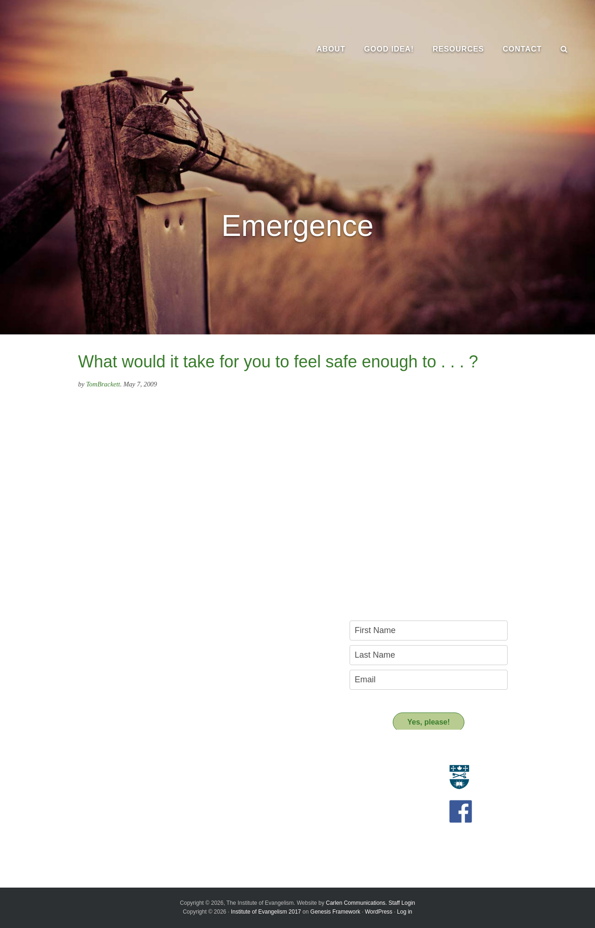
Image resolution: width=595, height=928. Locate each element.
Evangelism (76, 771)
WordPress (378, 911)
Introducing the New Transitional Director (118, 826)
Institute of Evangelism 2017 (266, 911)
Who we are (77, 781)
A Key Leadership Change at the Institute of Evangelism (122, 840)
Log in (404, 911)
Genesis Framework (335, 911)
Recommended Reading (257, 792)
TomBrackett (103, 384)
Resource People (247, 781)
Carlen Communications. (356, 903)
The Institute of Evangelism (102, 49)
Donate (232, 839)
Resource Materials (250, 771)
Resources (243, 754)
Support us (244, 822)
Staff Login (402, 903)
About (72, 754)
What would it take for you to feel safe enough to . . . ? (278, 361)
